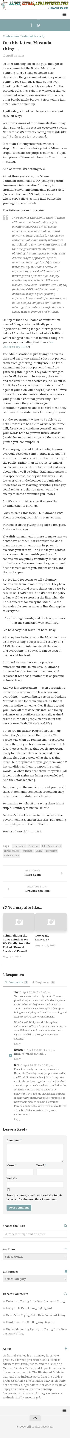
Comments (16, 982)
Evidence (33, 846)
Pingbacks (43, 982)
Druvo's (11, 1315)
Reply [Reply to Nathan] (17, 1058)
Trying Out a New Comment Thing (42, 1301)
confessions (19, 846)
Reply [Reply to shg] (17, 1043)
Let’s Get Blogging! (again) (35, 1308)
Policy (39, 851)
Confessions (11, 36)
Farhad (10, 1301)
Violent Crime (11, 855)
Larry (9, 1308)
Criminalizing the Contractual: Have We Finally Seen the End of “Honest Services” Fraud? (16, 943)
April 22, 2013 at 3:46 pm (36, 992)
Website (12, 1178)
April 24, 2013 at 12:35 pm (38, 1065)
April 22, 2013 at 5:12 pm (41, 1049)
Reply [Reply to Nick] (17, 1119)
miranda (27, 851)
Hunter (11, 1322)
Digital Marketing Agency (22, 1329)
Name (12, 1165)
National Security (33, 36)
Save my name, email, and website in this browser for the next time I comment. (34, 1197)
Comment (14, 1140)
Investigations (11, 851)
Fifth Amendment (51, 846)
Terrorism (51, 851)
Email (41, 1165)
